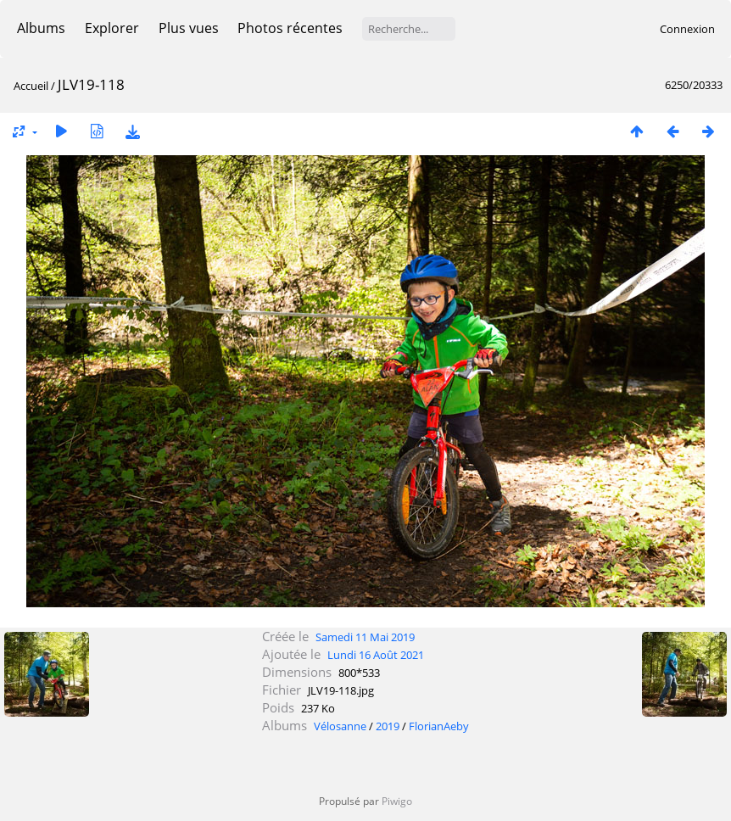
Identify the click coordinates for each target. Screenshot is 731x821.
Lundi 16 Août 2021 (375, 654)
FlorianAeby (439, 726)
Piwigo (397, 801)
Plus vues (189, 28)
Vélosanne (340, 726)
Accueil (31, 85)
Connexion (687, 28)
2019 (387, 726)
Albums (41, 28)
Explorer (112, 28)
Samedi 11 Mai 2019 (365, 637)
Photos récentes (290, 28)
